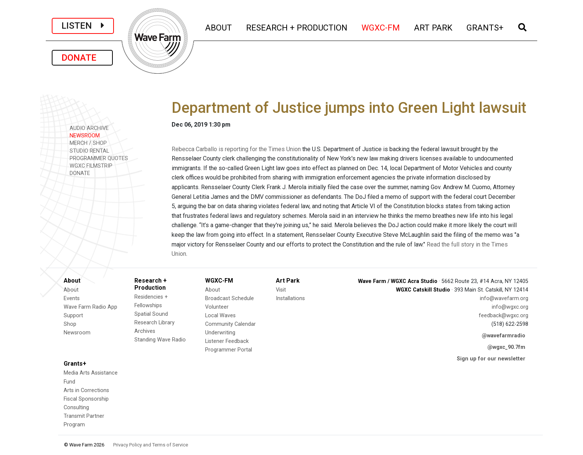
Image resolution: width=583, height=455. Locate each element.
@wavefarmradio (503, 335)
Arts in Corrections (86, 390)
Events (72, 298)
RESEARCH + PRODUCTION (297, 26)
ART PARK (433, 26)
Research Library (154, 322)
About (71, 290)
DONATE (82, 57)
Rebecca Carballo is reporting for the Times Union (236, 149)
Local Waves (220, 315)
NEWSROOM (82, 135)
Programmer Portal (228, 350)
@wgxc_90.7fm (506, 347)
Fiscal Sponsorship (86, 399)
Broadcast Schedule (229, 298)
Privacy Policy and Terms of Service (150, 445)
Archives (144, 331)
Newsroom (77, 333)
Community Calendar (230, 324)
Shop (70, 324)
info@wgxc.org (510, 307)
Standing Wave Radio (160, 340)
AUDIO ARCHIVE (86, 127)
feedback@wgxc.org (503, 315)
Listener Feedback (227, 341)
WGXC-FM (381, 26)
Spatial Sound (151, 314)
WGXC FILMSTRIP (88, 165)
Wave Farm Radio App (90, 307)
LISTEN (82, 25)
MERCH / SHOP (85, 142)
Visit (281, 290)
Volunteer (217, 307)
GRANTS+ (485, 26)
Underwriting (220, 333)
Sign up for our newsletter (491, 359)
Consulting (76, 407)
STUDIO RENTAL (86, 150)
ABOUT (219, 26)
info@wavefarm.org (504, 298)
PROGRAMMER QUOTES (96, 158)
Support (73, 315)
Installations (290, 298)
